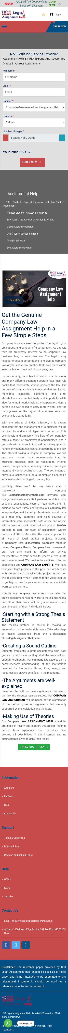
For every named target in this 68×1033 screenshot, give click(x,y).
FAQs (7, 888)
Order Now (32, 162)
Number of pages (13, 131)
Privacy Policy (11, 846)
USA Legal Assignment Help (37, 1025)
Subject (8, 101)
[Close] (59, 4)
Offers (7, 879)
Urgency (8, 116)
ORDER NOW (59, 26)
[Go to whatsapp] (8, 1023)
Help (49, 721)
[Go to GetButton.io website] (8, 1030)
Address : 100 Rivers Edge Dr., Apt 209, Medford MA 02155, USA (35, 931)
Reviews (8, 796)
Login (53, 14)
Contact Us (10, 813)
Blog (6, 805)
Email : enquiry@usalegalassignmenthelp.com (28, 920)
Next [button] (43, 747)
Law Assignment (33, 721)
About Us (9, 788)
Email (7, 85)
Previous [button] (27, 747)
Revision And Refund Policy (18, 855)
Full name (9, 70)
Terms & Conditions (14, 838)
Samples (8, 896)
